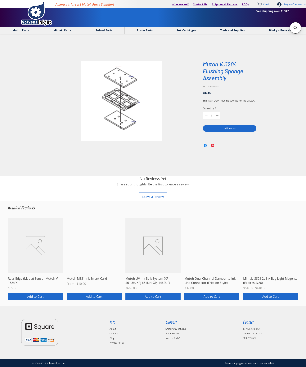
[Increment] (217, 115)
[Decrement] (205, 115)
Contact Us (200, 4)
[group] (153, 259)
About (113, 328)
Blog (112, 338)
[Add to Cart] (35, 296)
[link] (266, 4)
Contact (114, 333)
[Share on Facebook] (205, 145)
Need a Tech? (172, 338)
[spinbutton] (211, 115)
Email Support (172, 333)
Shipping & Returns (224, 4)
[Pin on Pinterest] (212, 145)
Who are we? (180, 4)
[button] (295, 28)
